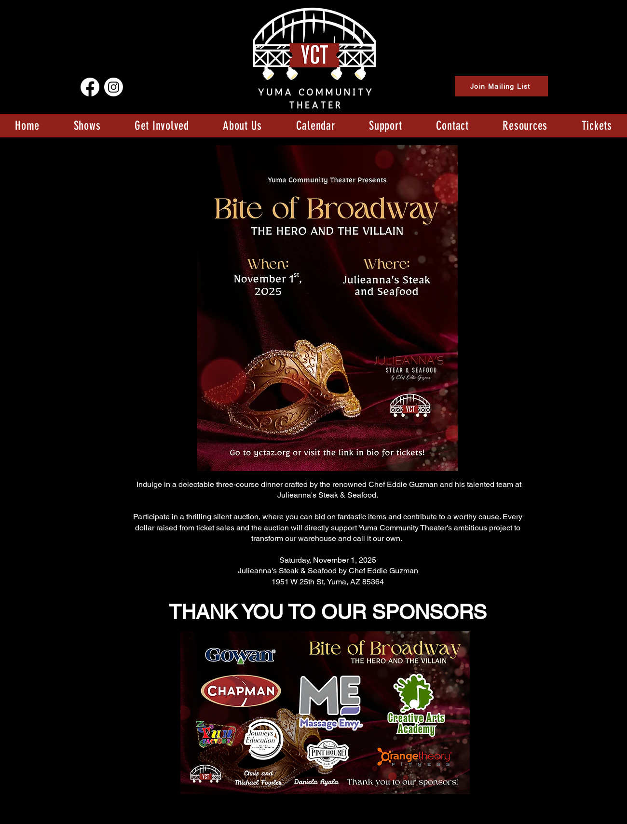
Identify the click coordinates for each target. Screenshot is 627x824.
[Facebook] (90, 87)
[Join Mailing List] (501, 86)
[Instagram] (113, 87)
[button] (86, 125)
